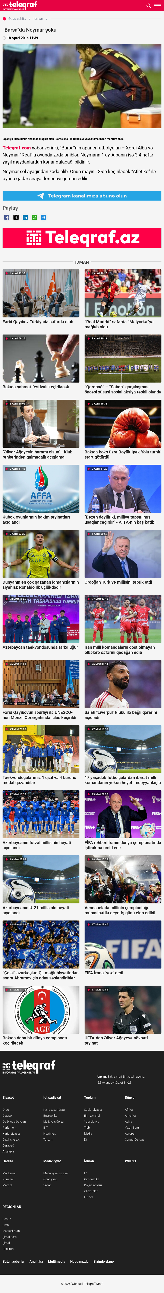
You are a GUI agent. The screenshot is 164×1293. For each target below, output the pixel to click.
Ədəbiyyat (50, 1179)
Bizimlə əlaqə (104, 1261)
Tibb (87, 1127)
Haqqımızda (79, 1261)
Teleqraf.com (17, 147)
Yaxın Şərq (132, 1127)
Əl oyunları (91, 1191)
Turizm (47, 1139)
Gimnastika (91, 1179)
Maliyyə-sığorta (53, 1121)
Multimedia (56, 1261)
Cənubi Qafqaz (134, 1139)
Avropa (130, 1133)
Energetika (50, 1115)
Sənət (47, 1185)
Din (86, 1139)
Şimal (6, 1243)
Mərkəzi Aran (11, 1231)
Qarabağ (8, 1145)
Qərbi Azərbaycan (14, 1121)
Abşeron (8, 1249)
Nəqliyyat (49, 1133)
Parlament (9, 1127)
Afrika (129, 1109)
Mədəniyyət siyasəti (56, 1173)
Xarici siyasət (11, 1133)
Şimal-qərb (10, 1237)
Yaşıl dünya (91, 1121)
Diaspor (8, 1115)
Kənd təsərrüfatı (54, 1109)
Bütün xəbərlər (14, 1261)
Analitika (8, 1151)
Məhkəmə (9, 1173)
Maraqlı (8, 1185)
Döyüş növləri (93, 1185)
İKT (45, 1127)
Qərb (6, 1225)
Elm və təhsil (92, 1115)
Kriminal (8, 1179)
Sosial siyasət (93, 1109)
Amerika (130, 1115)
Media (88, 1133)
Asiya (128, 1121)
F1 (86, 1173)
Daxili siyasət (11, 1139)
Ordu (6, 1109)
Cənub (7, 1219)
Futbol (88, 1197)
